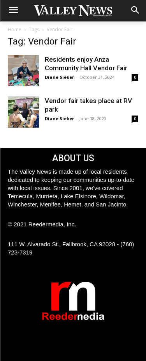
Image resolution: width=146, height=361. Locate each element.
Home (14, 29)
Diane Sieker (59, 77)
